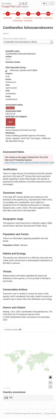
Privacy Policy (50, 413)
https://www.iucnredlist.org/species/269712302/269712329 (29, 163)
